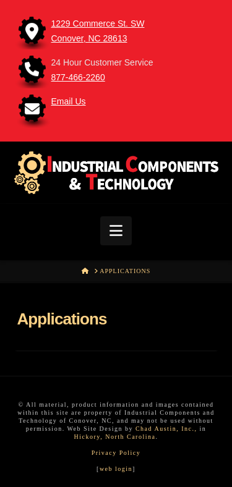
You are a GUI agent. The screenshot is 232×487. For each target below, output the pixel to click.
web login (116, 468)
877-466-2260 (78, 77)
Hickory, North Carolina (115, 436)
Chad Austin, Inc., (166, 428)
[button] (116, 230)
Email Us (68, 101)
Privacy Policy (116, 452)
